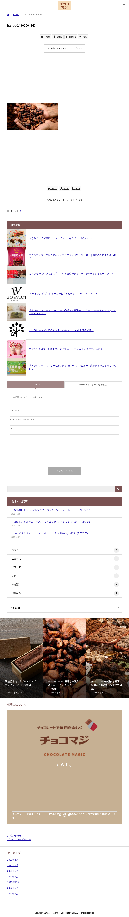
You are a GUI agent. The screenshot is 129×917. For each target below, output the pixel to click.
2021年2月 (12, 876)
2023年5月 (12, 859)
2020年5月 (12, 888)
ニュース (65, 558)
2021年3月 (12, 871)
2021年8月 (12, 865)
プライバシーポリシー (19, 839)
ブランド (65, 567)
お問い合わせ (14, 835)
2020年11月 (13, 882)
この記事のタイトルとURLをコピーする (64, 48)
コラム (65, 550)
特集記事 (65, 593)
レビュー (65, 575)
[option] (64, 658)
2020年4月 (12, 893)
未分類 (65, 584)
